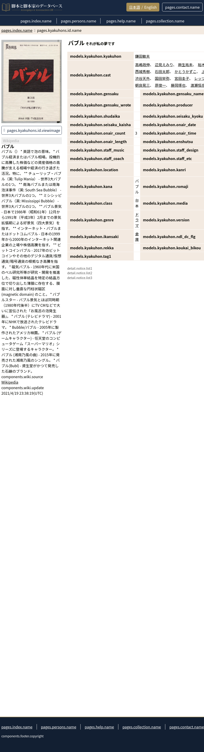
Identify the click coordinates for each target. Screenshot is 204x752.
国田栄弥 (162, 78)
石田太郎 (162, 71)
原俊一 (160, 85)
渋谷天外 (142, 78)
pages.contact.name (186, 727)
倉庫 (137, 236)
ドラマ (137, 220)
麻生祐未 (185, 64)
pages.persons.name (58, 727)
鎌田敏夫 (142, 56)
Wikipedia (9, 382)
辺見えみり (164, 64)
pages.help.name (99, 727)
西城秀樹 (142, 71)
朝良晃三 (142, 85)
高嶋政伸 (142, 64)
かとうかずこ (185, 71)
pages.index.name (17, 727)
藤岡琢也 (178, 85)
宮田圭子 (181, 78)
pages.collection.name (141, 727)
